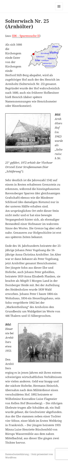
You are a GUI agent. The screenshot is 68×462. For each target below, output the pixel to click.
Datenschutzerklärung (17, 454)
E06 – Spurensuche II (26, 36)
